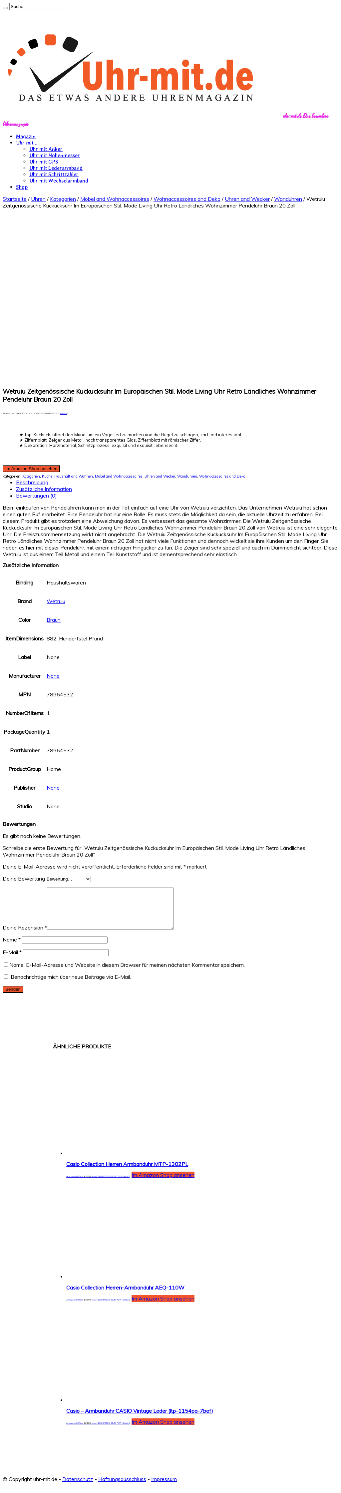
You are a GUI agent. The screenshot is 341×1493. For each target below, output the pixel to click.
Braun (54, 619)
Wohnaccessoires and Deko (187, 198)
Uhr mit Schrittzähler (54, 174)
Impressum (164, 1487)
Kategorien (63, 198)
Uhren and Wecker (247, 198)
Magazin (26, 136)
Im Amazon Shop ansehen (31, 468)
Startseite (15, 198)
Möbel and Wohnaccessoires (114, 198)
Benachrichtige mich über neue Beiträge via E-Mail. (71, 984)
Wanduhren (288, 198)
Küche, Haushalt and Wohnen (67, 476)
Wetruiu (56, 601)
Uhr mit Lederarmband (56, 168)
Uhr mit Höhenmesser (54, 155)
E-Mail (12, 960)
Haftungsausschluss (122, 1487)
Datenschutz (77, 1487)
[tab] (177, 482)
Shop (22, 187)
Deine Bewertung (24, 878)
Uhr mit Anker (46, 149)
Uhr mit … (27, 143)
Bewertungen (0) (36, 495)
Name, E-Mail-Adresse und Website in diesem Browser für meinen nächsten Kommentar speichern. (127, 972)
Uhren (38, 198)
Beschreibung (32, 482)
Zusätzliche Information (44, 489)
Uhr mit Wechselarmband (58, 181)
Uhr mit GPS (43, 162)
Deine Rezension (25, 935)
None (53, 675)
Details (63, 413)
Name (12, 947)
